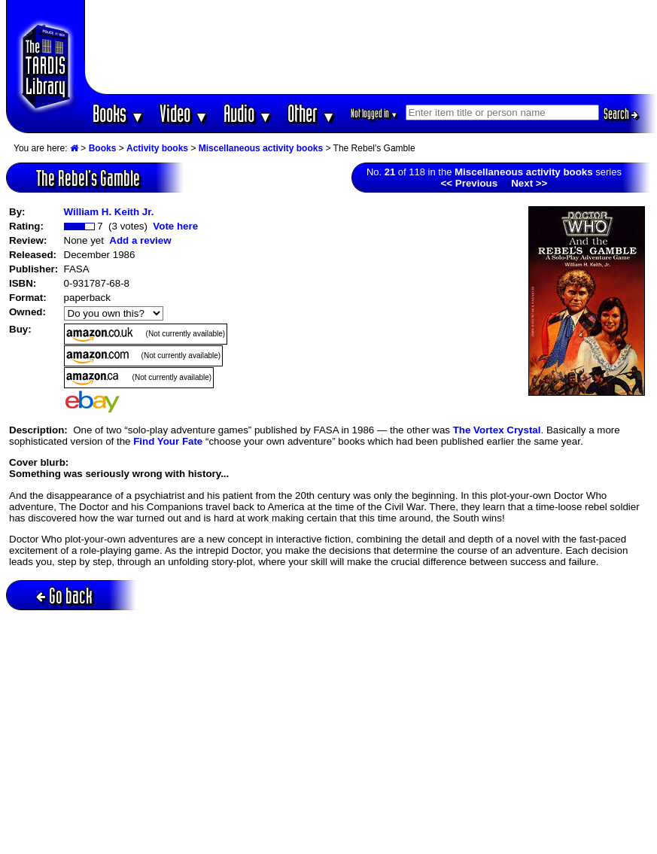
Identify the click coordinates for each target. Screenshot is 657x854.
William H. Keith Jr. (109, 211)
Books (118, 113)
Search (621, 113)
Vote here (175, 226)
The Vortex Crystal (497, 430)
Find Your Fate (167, 441)
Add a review (140, 240)
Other (311, 113)
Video (184, 113)
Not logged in (374, 113)
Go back (64, 595)
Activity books (157, 148)
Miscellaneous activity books (261, 148)
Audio (248, 113)
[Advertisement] (370, 47)
